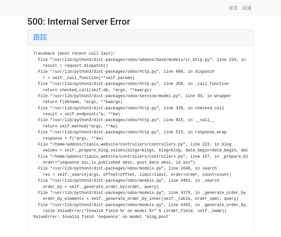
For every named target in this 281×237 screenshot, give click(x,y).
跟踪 (40, 37)
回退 (247, 8)
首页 (233, 8)
